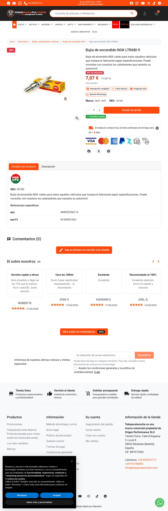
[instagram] (137, 3)
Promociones (14, 424)
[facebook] (131, 3)
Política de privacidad (58, 435)
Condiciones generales (59, 452)
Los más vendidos (17, 443)
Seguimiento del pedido (99, 424)
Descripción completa (97, 88)
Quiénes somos (55, 441)
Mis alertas (92, 441)
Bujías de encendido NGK (74, 42)
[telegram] (159, 3)
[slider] (18, 308)
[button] (156, 13)
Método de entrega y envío (61, 424)
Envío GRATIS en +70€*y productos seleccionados (90, 3)
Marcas (11, 449)
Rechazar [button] (22, 495)
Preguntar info (138, 88)
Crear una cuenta (95, 435)
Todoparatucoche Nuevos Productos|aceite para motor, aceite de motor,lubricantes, (23, 433)
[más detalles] (157, 128)
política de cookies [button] (16, 478)
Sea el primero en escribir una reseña (84, 250)
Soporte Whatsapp (96, 94)
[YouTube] (79, 496)
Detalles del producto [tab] (23, 166)
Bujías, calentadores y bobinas (45, 42)
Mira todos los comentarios (84, 331)
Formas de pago (55, 446)
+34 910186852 (134, 463)
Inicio (12, 42)
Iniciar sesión (93, 429)
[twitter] (148, 3)
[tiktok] (154, 3)
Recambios (23, 42)
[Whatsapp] (20, 3)
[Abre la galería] (77, 118)
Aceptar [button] (57, 495)
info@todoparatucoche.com (141, 467)
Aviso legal (52, 429)
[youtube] (143, 3)
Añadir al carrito (131, 110)
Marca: (90, 100)
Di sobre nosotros (24, 261)
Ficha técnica (119, 88)
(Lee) (97, 372)
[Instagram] (88, 496)
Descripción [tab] (48, 166)
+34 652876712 (147, 459)
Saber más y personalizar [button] (39, 502)
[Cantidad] (94, 110)
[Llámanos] (33, 3)
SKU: (112, 100)
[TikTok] (97, 496)
